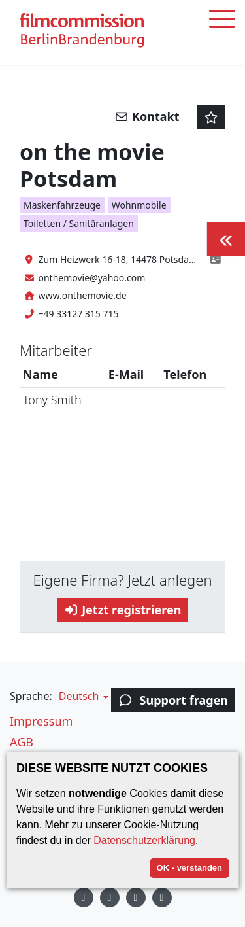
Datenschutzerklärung (144, 840)
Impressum (41, 721)
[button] (82, 696)
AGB (21, 742)
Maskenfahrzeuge (62, 205)
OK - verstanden (189, 868)
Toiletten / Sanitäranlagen (79, 223)
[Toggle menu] (222, 21)
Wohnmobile (139, 205)
